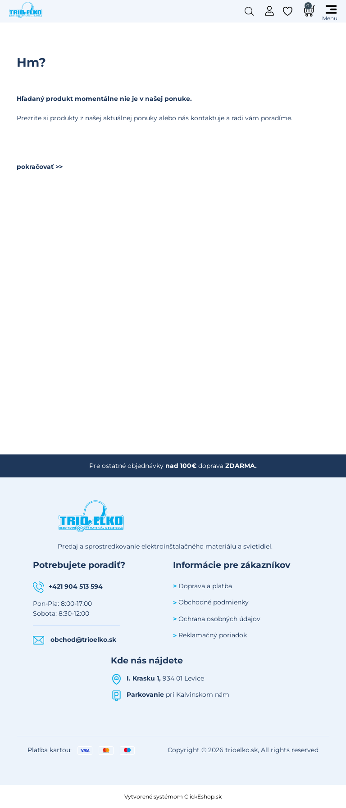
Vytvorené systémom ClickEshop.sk (173, 796)
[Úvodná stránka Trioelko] (26, 9)
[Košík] (308, 11)
